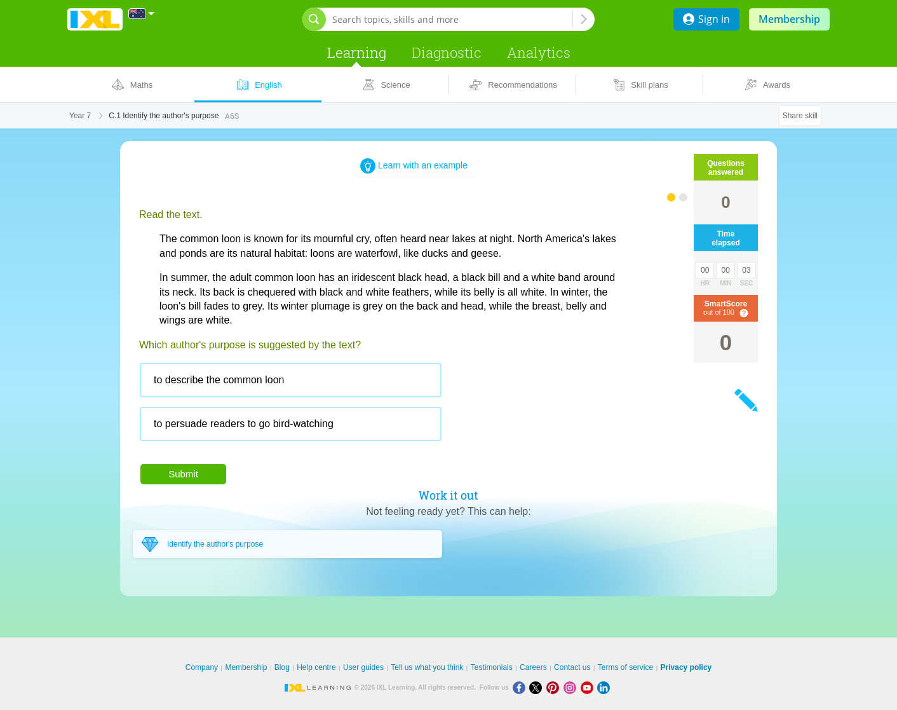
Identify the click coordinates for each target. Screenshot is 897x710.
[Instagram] (572, 687)
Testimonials (492, 667)
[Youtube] (589, 687)
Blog (282, 667)
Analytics (538, 52)
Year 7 (80, 115)
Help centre (316, 667)
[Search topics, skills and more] (452, 19)
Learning (356, 52)
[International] (141, 13)
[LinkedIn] (604, 687)
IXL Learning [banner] (95, 19)
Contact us (572, 667)
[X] (537, 687)
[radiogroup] (380, 406)
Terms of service (625, 667)
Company (201, 667)
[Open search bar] (314, 19)
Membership (789, 19)
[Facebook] (521, 687)
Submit (183, 473)
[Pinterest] (554, 687)
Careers (533, 667)
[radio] (291, 380)
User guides (363, 667)
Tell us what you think (427, 667)
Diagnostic (447, 52)
